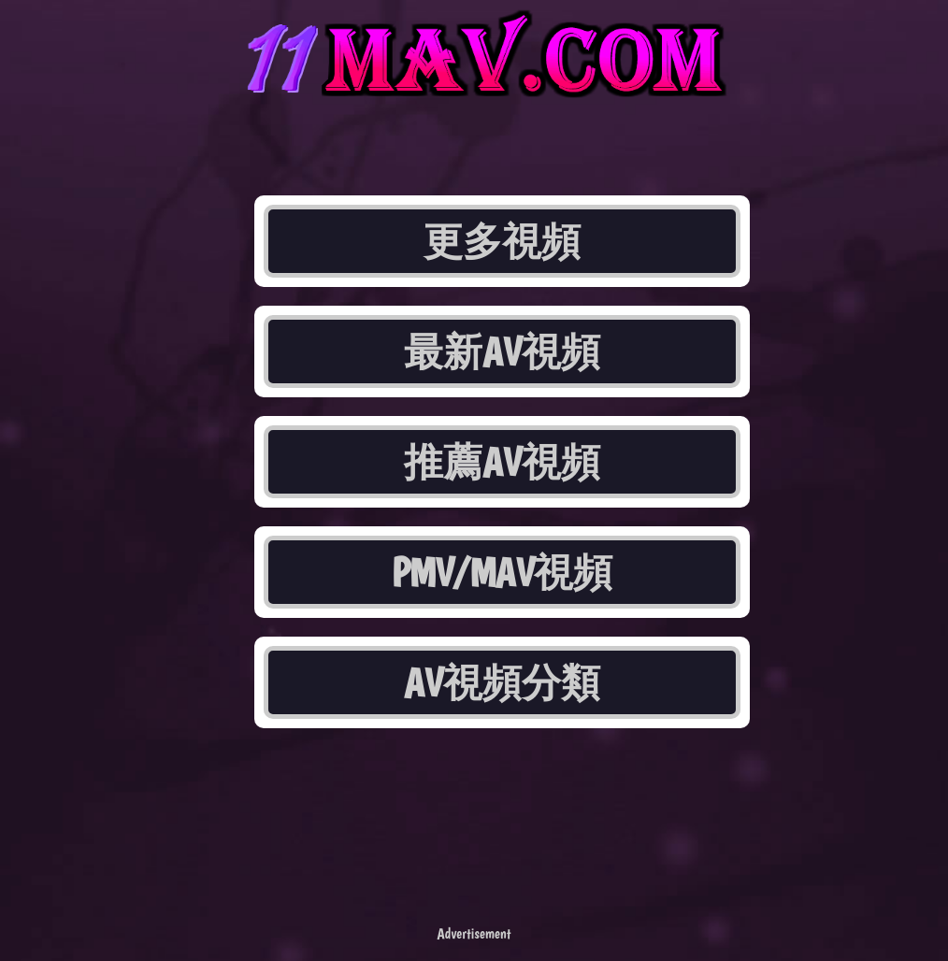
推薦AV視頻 (502, 461)
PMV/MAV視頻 (502, 572)
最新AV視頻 (502, 351)
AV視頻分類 (502, 682)
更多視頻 (502, 241)
